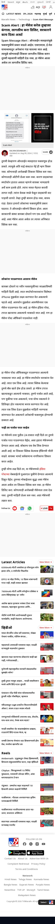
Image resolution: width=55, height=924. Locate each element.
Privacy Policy (38, 863)
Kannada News (41, 879)
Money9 (31, 889)
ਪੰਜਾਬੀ (48, 2)
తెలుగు (25, 2)
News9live (9, 889)
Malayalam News (27, 895)
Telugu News (25, 879)
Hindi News (11, 879)
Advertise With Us (39, 858)
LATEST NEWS (13, 13)
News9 (11, 2)
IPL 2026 (28, 13)
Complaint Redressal (18, 863)
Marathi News (8, 19)
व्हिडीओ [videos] (6, 627)
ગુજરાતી (40, 2)
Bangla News (10, 884)
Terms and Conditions (26, 869)
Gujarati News (26, 884)
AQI (38, 7)
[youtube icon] (14, 508)
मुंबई (45, 13)
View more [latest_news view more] (45, 562)
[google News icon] (22, 508)
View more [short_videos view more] (45, 753)
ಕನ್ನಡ (18, 2)
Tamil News (43, 889)
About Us (22, 858)
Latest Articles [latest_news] (13, 562)
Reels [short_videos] (5, 753)
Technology (24, 19)
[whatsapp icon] (29, 508)
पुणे (50, 13)
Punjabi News (43, 884)
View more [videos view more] (45, 627)
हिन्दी (3, 2)
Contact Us (10, 858)
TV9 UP (21, 889)
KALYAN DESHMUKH (18, 151)
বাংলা (32, 2)
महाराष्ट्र (38, 13)
